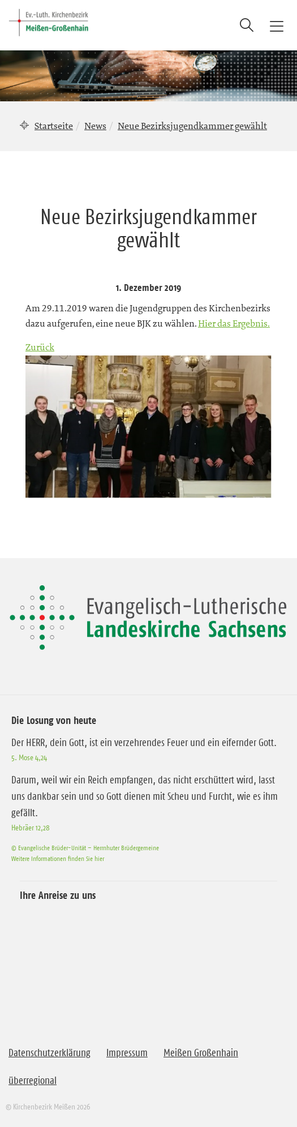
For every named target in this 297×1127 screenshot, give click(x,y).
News (95, 125)
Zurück (39, 347)
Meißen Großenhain (200, 1053)
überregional (32, 1080)
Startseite (54, 125)
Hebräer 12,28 (30, 827)
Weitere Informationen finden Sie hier (57, 858)
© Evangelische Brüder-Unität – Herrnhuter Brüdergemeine (85, 847)
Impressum (127, 1053)
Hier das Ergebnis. (234, 323)
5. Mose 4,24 (29, 757)
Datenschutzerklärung (49, 1053)
